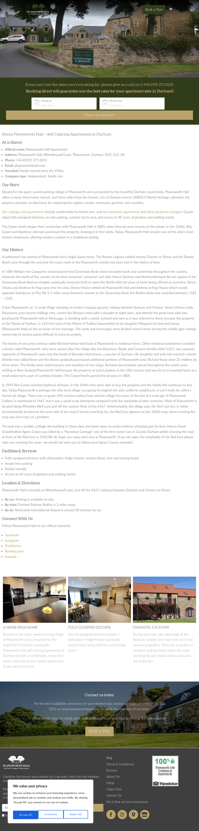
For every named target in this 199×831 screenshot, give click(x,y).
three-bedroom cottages (164, 202)
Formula (108, 826)
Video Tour (114, 780)
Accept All (76, 814)
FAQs (110, 774)
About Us (113, 768)
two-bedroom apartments (121, 202)
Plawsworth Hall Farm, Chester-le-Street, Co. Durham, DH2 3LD (48, 780)
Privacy (111, 761)
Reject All (50, 814)
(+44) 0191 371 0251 (157, 85)
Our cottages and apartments (23, 202)
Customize (25, 814)
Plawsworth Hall (38, 10)
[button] (170, 10)
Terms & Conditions (120, 755)
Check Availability (167, 103)
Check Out (91, 101)
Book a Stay (154, 9)
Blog (109, 749)
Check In (22, 101)
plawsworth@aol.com (85, 699)
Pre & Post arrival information (127, 793)
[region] (50, 803)
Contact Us (113, 786)
